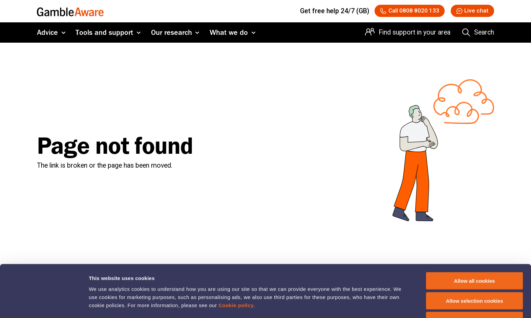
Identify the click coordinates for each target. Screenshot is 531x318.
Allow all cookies (474, 258)
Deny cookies (474, 298)
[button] (468, 12)
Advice (47, 34)
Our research (171, 34)
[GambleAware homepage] (70, 11)
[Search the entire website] (478, 35)
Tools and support (104, 34)
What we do (229, 34)
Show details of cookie (367, 305)
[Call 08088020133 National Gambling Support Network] (397, 12)
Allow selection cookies (474, 278)
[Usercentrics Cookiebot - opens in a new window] (43, 305)
